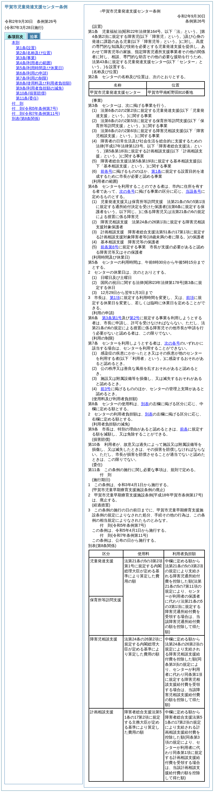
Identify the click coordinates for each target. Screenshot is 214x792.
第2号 (135, 318)
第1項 (115, 297)
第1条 (156, 171)
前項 (190, 297)
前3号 (106, 389)
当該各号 (193, 191)
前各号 (106, 171)
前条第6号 (109, 247)
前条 (184, 429)
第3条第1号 (112, 318)
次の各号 (127, 191)
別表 (145, 404)
